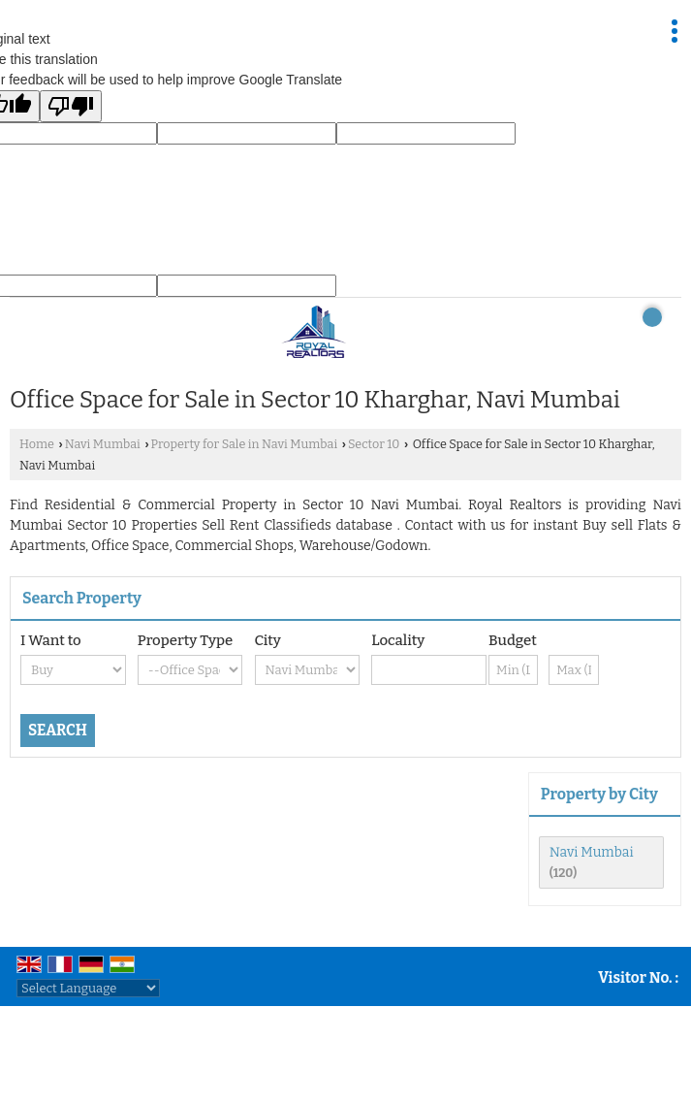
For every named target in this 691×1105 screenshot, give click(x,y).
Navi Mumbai (103, 444)
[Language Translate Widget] (88, 988)
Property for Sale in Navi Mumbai (244, 444)
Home (36, 444)
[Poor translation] (71, 106)
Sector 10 (373, 444)
